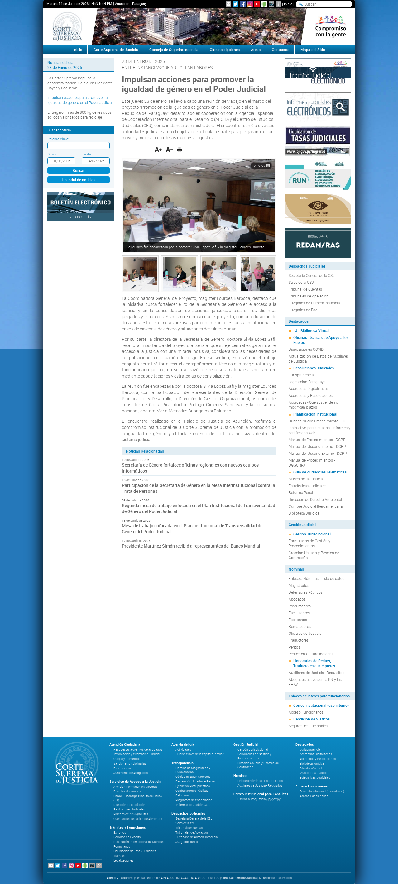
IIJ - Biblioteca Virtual (311, 330)
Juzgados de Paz (303, 309)
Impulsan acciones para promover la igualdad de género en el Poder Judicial (80, 100)
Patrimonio (182, 795)
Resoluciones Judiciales (313, 367)
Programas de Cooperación (194, 800)
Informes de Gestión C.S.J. (193, 805)
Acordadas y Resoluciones (311, 395)
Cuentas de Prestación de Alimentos (137, 819)
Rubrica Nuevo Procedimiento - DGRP (320, 420)
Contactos (280, 49)
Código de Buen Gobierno (193, 777)
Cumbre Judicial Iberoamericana (316, 506)
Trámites (119, 856)
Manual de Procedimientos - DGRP (317, 439)
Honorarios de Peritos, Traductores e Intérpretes (314, 663)
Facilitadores (299, 612)
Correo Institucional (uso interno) (321, 705)
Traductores (299, 640)
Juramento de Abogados (130, 773)
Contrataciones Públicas (191, 791)
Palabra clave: (58, 138)
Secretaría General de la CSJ (312, 275)
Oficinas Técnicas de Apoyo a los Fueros (320, 340)
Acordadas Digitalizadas (308, 388)
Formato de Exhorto (127, 837)
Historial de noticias (78, 179)
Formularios (121, 846)
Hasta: (87, 154)
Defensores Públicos (306, 592)
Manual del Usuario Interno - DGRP (317, 446)
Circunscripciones (225, 49)
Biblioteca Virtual (311, 768)
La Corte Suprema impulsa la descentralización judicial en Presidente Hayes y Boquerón (80, 82)
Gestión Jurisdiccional (312, 533)
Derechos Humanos (127, 791)
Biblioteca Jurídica (304, 513)
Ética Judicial (122, 768)
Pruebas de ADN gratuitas (130, 814)
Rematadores (300, 626)
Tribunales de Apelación (308, 295)
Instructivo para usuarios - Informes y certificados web (319, 430)
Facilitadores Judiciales (129, 809)
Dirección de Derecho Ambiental (315, 499)
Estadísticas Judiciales (307, 485)
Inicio (288, 4)
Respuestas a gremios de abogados (137, 750)
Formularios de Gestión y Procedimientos (309, 543)
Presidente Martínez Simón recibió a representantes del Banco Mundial (191, 546)
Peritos (294, 646)
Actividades (183, 750)
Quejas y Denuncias (126, 759)
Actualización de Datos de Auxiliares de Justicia (319, 359)
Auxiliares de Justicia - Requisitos (316, 672)
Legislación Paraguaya (307, 381)
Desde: (52, 154)
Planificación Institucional (315, 413)
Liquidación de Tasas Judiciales (134, 851)
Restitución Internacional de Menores (138, 842)
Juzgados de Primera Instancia (314, 302)
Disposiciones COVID (306, 349)
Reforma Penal (301, 492)
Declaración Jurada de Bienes (195, 781)
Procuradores (300, 605)
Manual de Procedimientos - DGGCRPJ (312, 463)
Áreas (256, 49)
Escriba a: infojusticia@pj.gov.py (259, 799)
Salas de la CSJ (301, 282)
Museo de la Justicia (306, 478)
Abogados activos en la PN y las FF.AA (315, 682)
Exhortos (119, 832)
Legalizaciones (123, 860)
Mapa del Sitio (312, 49)
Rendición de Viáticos (311, 718)
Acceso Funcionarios (306, 712)
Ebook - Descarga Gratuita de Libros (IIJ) (137, 798)
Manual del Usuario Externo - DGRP (318, 453)
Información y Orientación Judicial (136, 754)
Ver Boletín (80, 216)
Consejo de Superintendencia (174, 49)
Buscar (78, 170)
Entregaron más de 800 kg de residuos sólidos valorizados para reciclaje (79, 115)
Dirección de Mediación (129, 805)
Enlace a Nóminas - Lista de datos (316, 578)
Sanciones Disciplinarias (129, 764)
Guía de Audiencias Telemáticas (320, 471)
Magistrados (299, 585)
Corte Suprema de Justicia (116, 49)
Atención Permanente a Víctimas (135, 787)
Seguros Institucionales (308, 725)
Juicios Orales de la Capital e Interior (199, 754)
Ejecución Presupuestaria (192, 786)
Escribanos (298, 619)
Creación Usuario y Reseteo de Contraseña (314, 555)
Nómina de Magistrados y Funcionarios (192, 770)
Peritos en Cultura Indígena (311, 653)
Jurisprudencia (301, 374)
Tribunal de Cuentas (305, 289)
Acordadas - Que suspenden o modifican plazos (313, 405)
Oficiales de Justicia (305, 633)
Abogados (297, 598)
